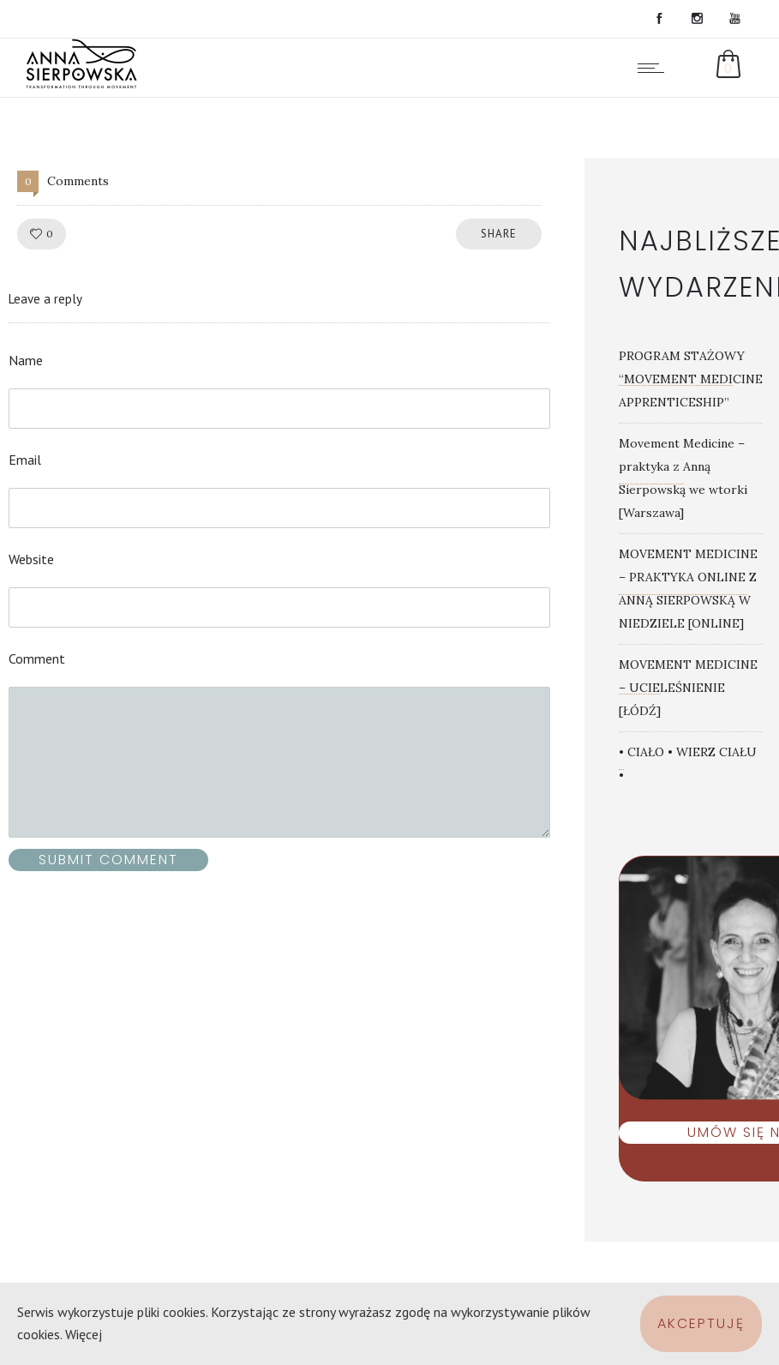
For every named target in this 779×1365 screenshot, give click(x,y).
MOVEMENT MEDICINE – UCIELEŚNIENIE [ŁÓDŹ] (688, 688)
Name (26, 360)
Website (31, 559)
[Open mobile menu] (655, 68)
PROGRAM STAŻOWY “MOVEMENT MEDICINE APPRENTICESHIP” (691, 379)
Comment (37, 658)
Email (25, 459)
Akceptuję (701, 1323)
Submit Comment (108, 859)
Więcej (83, 1334)
